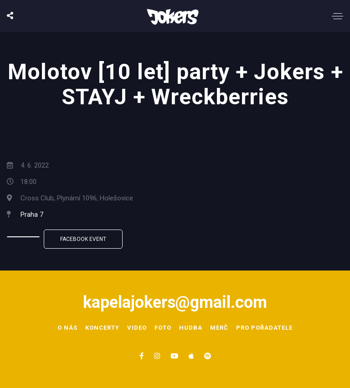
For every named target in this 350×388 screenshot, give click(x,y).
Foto (162, 327)
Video (137, 327)
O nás (67, 327)
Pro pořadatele (264, 327)
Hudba (190, 327)
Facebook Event (83, 239)
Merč (219, 327)
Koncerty (102, 327)
